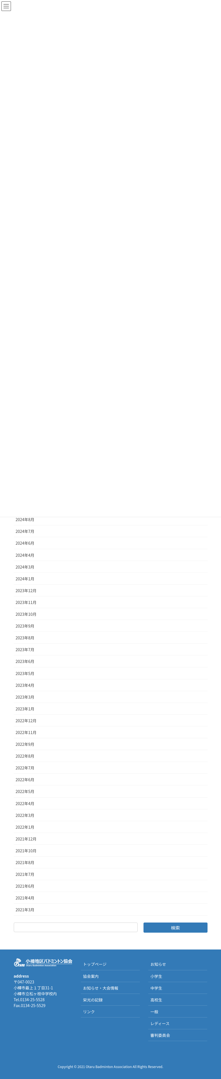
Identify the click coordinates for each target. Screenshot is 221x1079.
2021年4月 (25, 898)
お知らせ (158, 964)
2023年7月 (25, 649)
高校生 (156, 1000)
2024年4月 (25, 555)
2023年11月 (26, 602)
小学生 (156, 976)
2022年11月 (26, 732)
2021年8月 (25, 862)
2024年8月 (25, 519)
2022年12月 (26, 720)
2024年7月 (25, 531)
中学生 (156, 988)
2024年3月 (25, 567)
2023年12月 (26, 590)
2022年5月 (25, 791)
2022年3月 (25, 815)
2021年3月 (25, 909)
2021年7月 (25, 874)
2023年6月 (25, 661)
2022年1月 (25, 827)
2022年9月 (25, 744)
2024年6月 (25, 543)
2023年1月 (25, 709)
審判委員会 (160, 1035)
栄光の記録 (92, 1000)
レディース (159, 1023)
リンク (89, 1011)
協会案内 (91, 976)
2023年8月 (25, 637)
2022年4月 (25, 803)
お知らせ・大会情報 (100, 988)
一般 (154, 1011)
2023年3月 (25, 697)
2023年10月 (26, 614)
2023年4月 (25, 685)
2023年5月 (25, 673)
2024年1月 (25, 578)
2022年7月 (25, 768)
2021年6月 (25, 886)
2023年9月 (25, 626)
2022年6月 (25, 779)
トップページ (94, 964)
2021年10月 (26, 850)
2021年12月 (26, 839)
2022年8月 (25, 756)
